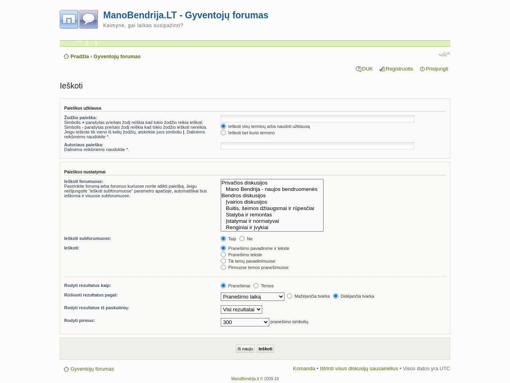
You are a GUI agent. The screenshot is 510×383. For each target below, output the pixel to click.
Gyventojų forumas (117, 56)
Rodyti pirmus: (79, 320)
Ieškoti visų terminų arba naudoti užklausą (265, 126)
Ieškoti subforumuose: (87, 238)
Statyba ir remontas (272, 215)
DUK (367, 69)
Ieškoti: (72, 248)
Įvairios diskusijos (272, 202)
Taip (228, 238)
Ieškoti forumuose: (83, 181)
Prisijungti (437, 69)
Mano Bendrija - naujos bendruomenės (272, 189)
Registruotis (399, 69)
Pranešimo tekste (241, 254)
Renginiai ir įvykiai (272, 227)
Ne (246, 238)
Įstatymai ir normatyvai (272, 221)
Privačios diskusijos (272, 183)
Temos (263, 285)
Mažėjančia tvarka (308, 296)
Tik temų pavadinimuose (248, 261)
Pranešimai (235, 285)
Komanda (304, 368)
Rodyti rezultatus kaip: (87, 285)
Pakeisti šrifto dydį (444, 54)
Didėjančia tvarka (353, 296)
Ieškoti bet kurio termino (248, 132)
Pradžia (80, 56)
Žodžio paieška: (80, 117)
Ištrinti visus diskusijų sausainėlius (359, 368)
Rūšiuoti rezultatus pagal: (91, 295)
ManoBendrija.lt (245, 379)
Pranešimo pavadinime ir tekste (255, 248)
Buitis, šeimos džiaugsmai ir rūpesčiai (272, 208)
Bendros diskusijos (272, 195)
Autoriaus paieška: (83, 144)
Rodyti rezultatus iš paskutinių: (96, 307)
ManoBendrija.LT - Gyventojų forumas (186, 15)
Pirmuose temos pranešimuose (255, 267)
